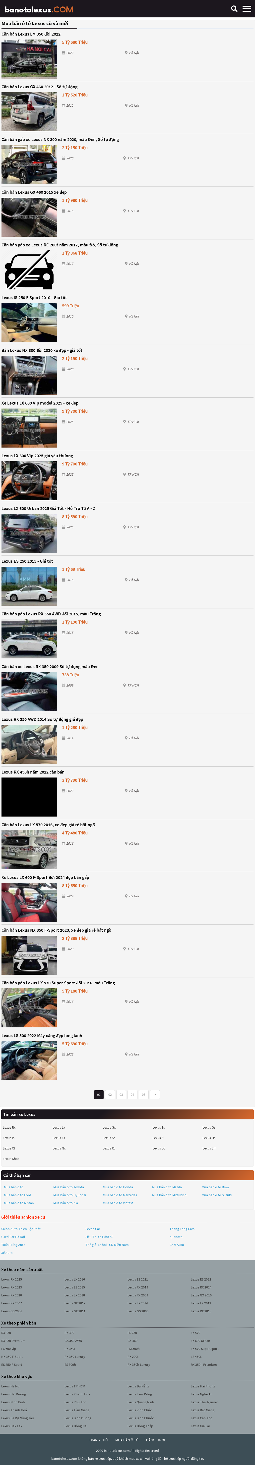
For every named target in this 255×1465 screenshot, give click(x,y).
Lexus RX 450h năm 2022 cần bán (32, 772)
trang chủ (98, 1440)
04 (132, 1094)
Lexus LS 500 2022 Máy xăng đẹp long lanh (41, 1035)
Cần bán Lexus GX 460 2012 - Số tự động (39, 87)
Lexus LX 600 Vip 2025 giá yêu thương (37, 455)
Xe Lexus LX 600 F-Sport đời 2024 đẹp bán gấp (45, 877)
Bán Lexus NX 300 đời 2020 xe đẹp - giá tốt (41, 350)
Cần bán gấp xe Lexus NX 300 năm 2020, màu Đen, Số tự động (60, 139)
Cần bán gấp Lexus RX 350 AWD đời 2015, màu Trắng (51, 614)
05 (143, 1094)
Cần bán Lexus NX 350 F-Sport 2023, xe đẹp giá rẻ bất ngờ (56, 930)
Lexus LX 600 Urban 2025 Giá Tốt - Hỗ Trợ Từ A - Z (48, 508)
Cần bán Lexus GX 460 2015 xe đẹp (34, 192)
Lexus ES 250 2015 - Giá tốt (27, 561)
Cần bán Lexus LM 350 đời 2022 (31, 34)
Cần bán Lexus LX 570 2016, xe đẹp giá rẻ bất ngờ (48, 824)
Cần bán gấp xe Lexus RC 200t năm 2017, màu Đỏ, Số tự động (59, 245)
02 (110, 1094)
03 (121, 1094)
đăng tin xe (156, 1440)
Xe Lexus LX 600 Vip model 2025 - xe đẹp (39, 403)
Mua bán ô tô (13, 1187)
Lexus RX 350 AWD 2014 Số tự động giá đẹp (42, 719)
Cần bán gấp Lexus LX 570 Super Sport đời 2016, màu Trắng (58, 983)
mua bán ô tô (126, 1440)
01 (99, 1094)
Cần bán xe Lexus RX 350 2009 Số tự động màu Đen (50, 666)
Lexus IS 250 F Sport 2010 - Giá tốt (34, 297)
